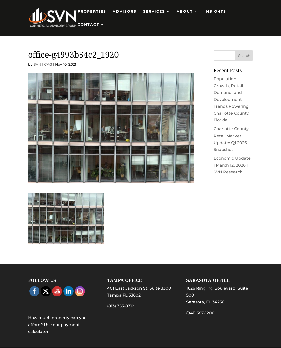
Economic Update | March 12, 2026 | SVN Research (232, 165)
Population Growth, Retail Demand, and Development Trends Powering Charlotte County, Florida (231, 99)
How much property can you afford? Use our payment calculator (57, 324)
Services (154, 12)
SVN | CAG (43, 64)
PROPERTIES (92, 12)
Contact (88, 25)
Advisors (124, 12)
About (185, 12)
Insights (215, 12)
